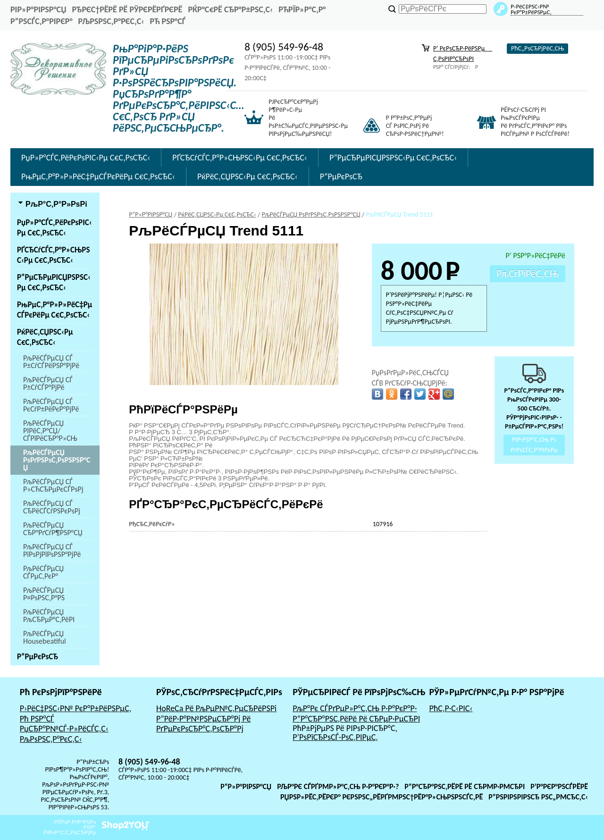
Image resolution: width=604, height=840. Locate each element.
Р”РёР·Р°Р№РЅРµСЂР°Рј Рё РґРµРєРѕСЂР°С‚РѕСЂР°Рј (203, 724)
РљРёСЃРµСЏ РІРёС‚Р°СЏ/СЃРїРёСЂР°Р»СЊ (50, 431)
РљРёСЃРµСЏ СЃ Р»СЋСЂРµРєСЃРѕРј (53, 485)
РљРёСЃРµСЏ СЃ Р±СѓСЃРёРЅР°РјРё (51, 361)
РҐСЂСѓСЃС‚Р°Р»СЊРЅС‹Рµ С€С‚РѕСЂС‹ (239, 157)
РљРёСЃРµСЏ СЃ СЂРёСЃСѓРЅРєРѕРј (51, 507)
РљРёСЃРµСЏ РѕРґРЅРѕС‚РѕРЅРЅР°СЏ (56, 460)
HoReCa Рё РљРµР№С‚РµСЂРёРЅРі (216, 708)
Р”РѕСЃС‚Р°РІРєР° (41, 21)
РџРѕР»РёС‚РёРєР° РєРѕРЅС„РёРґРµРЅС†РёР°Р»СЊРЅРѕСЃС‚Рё (381, 796)
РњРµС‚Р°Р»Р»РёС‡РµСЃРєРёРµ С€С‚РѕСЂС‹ (98, 176)
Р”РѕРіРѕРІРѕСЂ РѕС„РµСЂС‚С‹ (538, 796)
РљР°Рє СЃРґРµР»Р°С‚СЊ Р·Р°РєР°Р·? (338, 786)
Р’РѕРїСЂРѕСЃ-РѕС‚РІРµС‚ (335, 737)
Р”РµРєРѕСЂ (341, 176)
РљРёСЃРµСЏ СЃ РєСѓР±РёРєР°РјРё (51, 405)
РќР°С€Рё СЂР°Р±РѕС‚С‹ (230, 9)
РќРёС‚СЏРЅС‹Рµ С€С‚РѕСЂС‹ (247, 176)
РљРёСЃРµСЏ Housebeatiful (44, 637)
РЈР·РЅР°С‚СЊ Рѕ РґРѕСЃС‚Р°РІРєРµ (534, 445)
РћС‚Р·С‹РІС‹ (450, 708)
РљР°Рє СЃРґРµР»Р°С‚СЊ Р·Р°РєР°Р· (355, 708)
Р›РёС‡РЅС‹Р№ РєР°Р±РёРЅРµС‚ (76, 708)
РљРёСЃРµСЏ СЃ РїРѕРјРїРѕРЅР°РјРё (52, 550)
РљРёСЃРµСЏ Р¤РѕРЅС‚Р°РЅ (44, 594)
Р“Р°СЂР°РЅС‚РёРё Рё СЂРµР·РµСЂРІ (356, 719)
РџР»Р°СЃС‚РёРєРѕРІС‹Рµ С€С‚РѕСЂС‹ (85, 157)
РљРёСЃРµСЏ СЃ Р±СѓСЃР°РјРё (48, 383)
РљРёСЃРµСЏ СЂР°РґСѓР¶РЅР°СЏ (53, 529)
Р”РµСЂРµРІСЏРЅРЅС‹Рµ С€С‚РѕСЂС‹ (393, 157)
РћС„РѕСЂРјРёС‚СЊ (537, 48)
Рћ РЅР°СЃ (167, 21)
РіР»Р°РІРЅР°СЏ (38, 9)
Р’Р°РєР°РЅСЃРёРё (559, 786)
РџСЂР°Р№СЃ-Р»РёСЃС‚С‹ (64, 728)
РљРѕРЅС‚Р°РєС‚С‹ (111, 21)
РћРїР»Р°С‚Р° (302, 9)
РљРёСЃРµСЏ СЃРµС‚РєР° (43, 572)
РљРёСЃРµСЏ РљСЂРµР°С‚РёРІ (49, 615)
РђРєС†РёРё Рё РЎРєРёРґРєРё (127, 9)
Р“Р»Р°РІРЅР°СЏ (245, 786)
